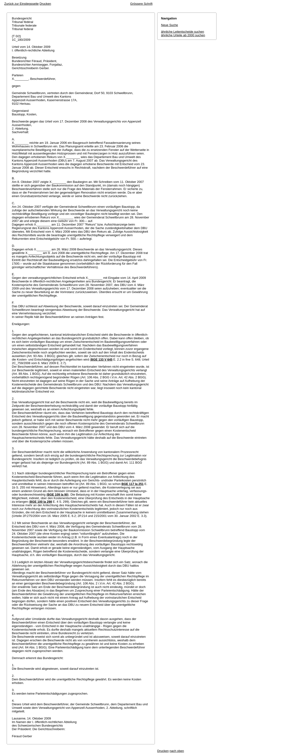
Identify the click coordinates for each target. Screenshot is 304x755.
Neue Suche (169, 25)
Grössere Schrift (141, 3)
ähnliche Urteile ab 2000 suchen (183, 35)
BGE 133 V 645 (101, 359)
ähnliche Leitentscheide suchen (182, 31)
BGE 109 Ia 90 (57, 494)
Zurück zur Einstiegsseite (21, 3)
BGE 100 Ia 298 (41, 501)
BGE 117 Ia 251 (132, 484)
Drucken (45, 3)
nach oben (177, 751)
